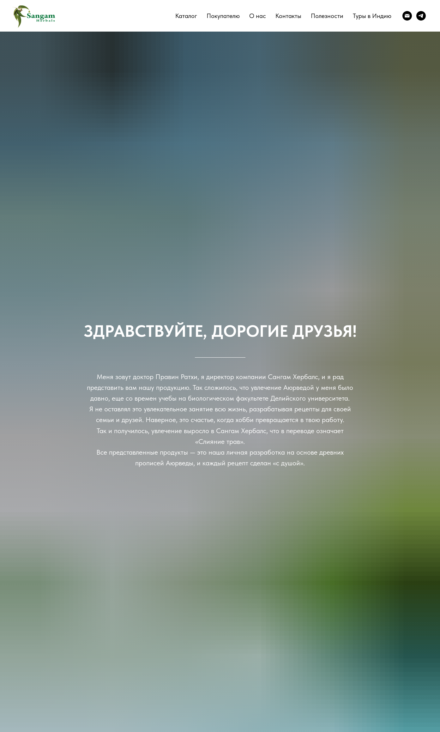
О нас (257, 16)
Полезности (327, 16)
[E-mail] (407, 16)
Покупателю (223, 16)
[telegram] (421, 16)
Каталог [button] (186, 16)
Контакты (288, 16)
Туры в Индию (372, 16)
